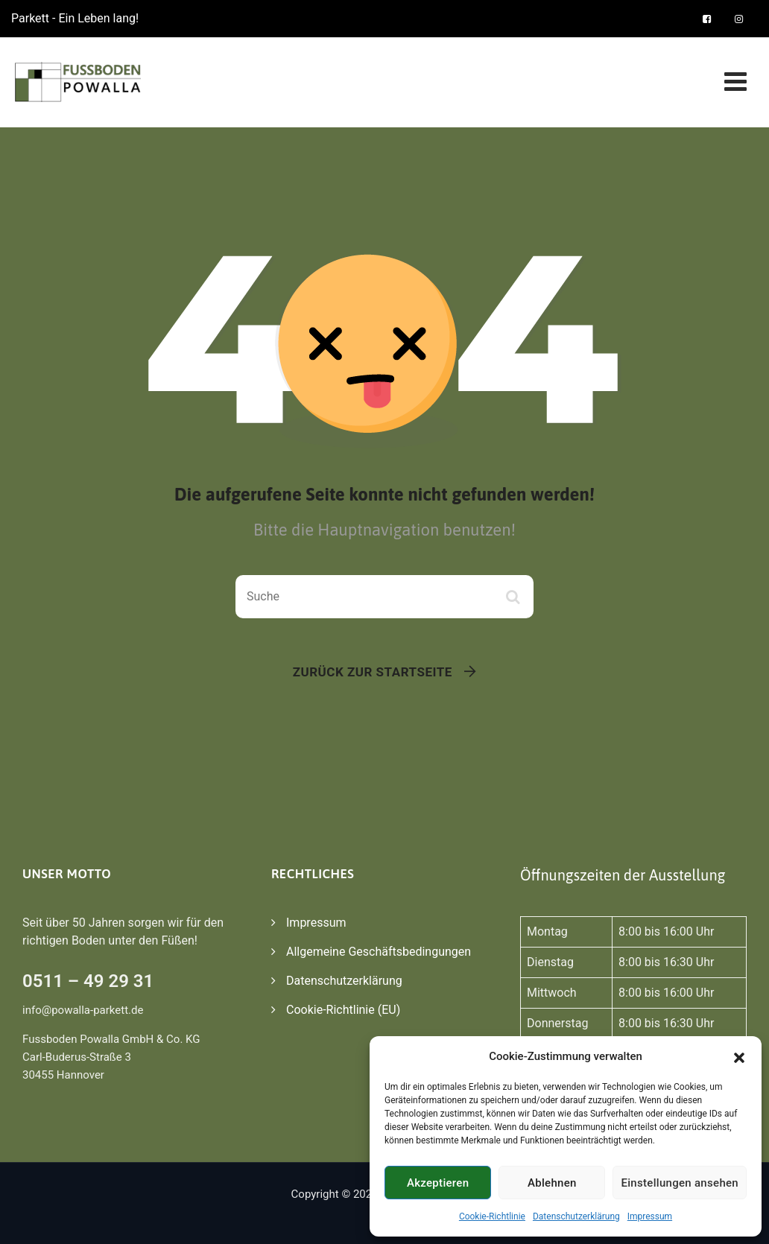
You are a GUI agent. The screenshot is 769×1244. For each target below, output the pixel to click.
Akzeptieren (438, 1183)
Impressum (649, 1216)
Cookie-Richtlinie (492, 1216)
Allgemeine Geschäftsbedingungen (378, 952)
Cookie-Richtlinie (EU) (343, 1010)
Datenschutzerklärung (576, 1216)
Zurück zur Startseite (372, 671)
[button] (739, 1056)
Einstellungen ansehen (679, 1183)
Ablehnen (552, 1183)
